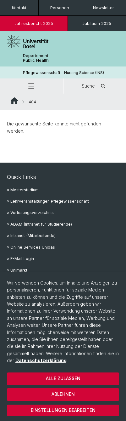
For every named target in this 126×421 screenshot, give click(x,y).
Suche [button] (94, 86)
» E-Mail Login (20, 258)
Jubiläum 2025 (96, 23)
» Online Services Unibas (31, 247)
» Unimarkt (17, 270)
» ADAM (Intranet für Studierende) (39, 224)
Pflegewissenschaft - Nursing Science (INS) (63, 72)
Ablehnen (63, 394)
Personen (59, 7)
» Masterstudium (23, 189)
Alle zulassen (63, 378)
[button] (31, 86)
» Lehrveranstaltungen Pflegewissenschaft (48, 201)
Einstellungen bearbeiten (63, 410)
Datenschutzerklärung (41, 360)
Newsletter (103, 7)
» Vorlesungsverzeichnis (30, 212)
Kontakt (19, 7)
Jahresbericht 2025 (33, 23)
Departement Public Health (36, 58)
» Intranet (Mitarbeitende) (31, 235)
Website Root (14, 100)
